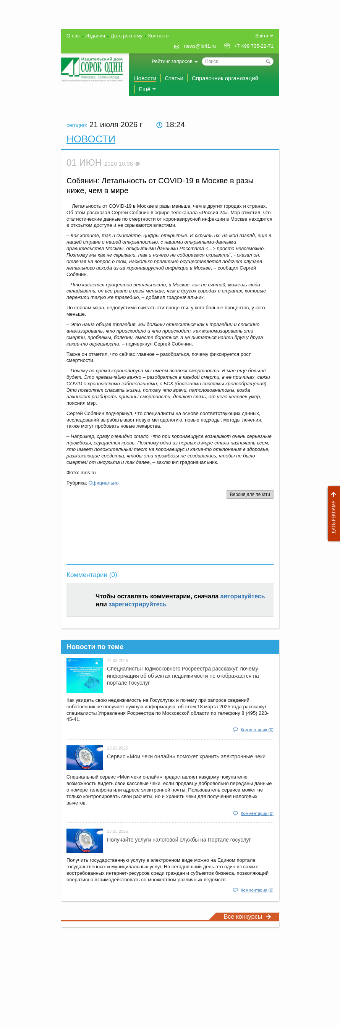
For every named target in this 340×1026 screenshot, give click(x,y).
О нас (73, 36)
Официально (104, 483)
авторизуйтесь (242, 596)
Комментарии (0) (257, 729)
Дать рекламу (332, 514)
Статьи (174, 78)
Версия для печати (250, 494)
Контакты (159, 36)
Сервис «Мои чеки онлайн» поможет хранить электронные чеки (186, 756)
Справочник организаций (225, 78)
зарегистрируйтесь (137, 604)
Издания (95, 36)
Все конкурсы (247, 916)
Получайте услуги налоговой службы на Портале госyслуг (179, 840)
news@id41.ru (200, 46)
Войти (261, 36)
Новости (145, 78)
